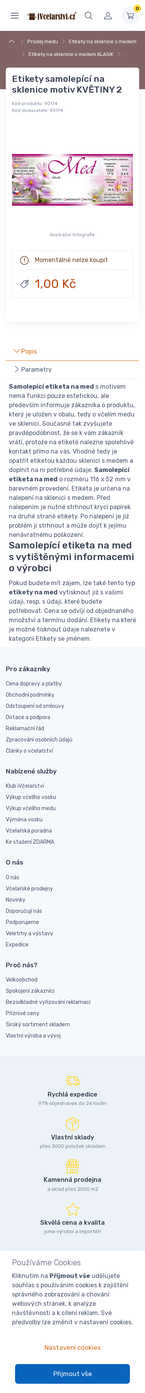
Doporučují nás (24, 911)
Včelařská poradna (29, 831)
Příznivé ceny (22, 1013)
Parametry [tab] (33, 369)
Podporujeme (22, 922)
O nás (12, 877)
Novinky (16, 900)
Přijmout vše (72, 1374)
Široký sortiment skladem (38, 1024)
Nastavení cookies (72, 1347)
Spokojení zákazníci (30, 991)
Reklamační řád (25, 728)
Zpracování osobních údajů (39, 739)
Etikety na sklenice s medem (102, 41)
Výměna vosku (24, 819)
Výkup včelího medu (31, 808)
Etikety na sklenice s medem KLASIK (71, 54)
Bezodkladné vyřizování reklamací (48, 1002)
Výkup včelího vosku (31, 797)
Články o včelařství (29, 751)
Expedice (17, 944)
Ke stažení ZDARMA (30, 842)
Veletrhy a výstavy (29, 933)
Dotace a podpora (28, 717)
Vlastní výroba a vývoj (33, 1035)
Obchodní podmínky (30, 695)
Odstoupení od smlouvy (35, 706)
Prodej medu (42, 41)
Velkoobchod (22, 980)
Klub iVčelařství (25, 786)
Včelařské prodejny (29, 888)
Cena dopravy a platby (34, 683)
